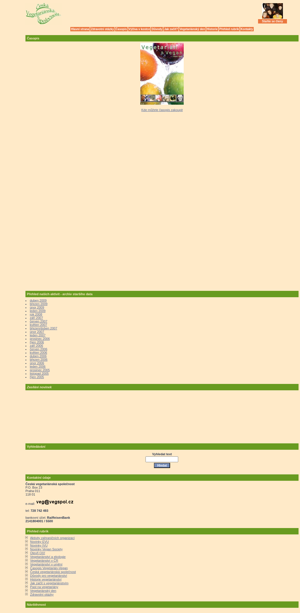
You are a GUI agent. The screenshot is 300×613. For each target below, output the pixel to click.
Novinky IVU (39, 545)
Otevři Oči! (37, 553)
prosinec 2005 (40, 370)
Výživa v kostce (139, 29)
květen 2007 (38, 325)
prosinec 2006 (40, 338)
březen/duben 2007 (43, 328)
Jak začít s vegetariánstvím (49, 583)
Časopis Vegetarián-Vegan (49, 568)
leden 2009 (37, 311)
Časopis (121, 29)
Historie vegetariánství (46, 579)
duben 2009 (38, 300)
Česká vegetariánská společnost (53, 572)
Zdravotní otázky (102, 29)
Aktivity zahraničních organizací (52, 538)
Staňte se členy (272, 21)
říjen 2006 (37, 342)
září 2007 (36, 318)
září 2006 (36, 345)
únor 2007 (37, 331)
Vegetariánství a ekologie (48, 556)
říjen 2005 (37, 377)
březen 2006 (38, 359)
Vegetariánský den (192, 29)
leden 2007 (37, 335)
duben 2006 (38, 356)
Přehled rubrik (229, 29)
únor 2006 (37, 363)
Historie (212, 29)
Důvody (157, 29)
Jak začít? (171, 29)
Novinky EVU (39, 541)
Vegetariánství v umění (46, 564)
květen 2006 (38, 352)
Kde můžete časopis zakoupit (162, 110)
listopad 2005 (39, 373)
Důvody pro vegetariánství (48, 575)
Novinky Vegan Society (46, 549)
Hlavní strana (80, 29)
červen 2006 (38, 349)
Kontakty (247, 29)
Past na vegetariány (44, 587)
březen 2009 (38, 304)
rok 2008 (36, 314)
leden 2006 (37, 366)
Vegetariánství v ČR (44, 560)
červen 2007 (38, 321)
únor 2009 (37, 307)
